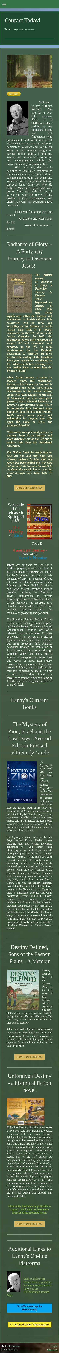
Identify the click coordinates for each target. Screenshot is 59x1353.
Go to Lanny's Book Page (29, 487)
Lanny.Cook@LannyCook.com (23, 29)
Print (6, 1346)
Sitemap (16, 1346)
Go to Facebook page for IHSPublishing (29, 1308)
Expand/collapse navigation (29, 4)
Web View (52, 1349)
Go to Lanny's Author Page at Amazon (29, 1324)
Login (54, 1346)
